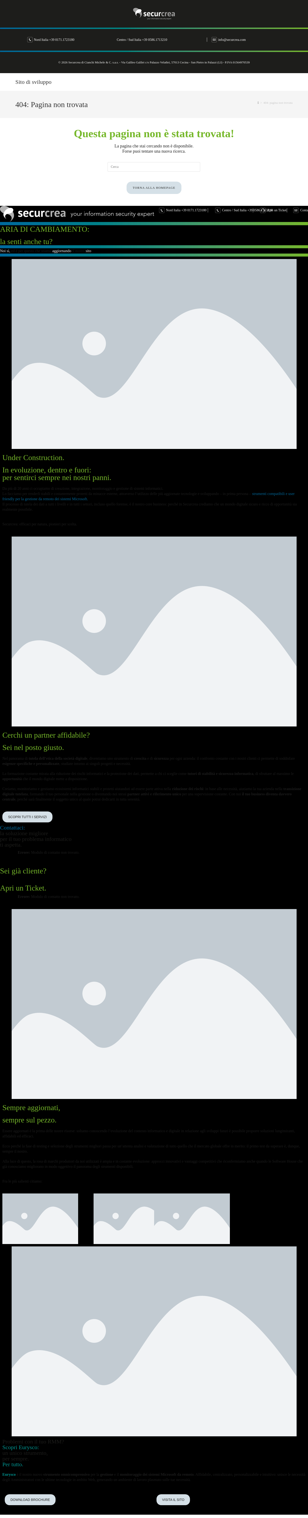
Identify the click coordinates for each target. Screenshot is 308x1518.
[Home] (258, 102)
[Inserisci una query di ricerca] (154, 167)
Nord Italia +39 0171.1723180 (103, 39)
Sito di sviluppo (33, 82)
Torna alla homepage (154, 192)
